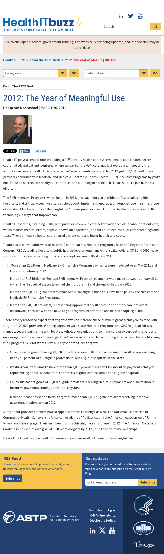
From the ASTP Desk (18, 86)
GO (74, 73)
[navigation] (117, 73)
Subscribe (12, 478)
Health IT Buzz (14, 60)
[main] (82, 271)
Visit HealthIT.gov (131, 8)
